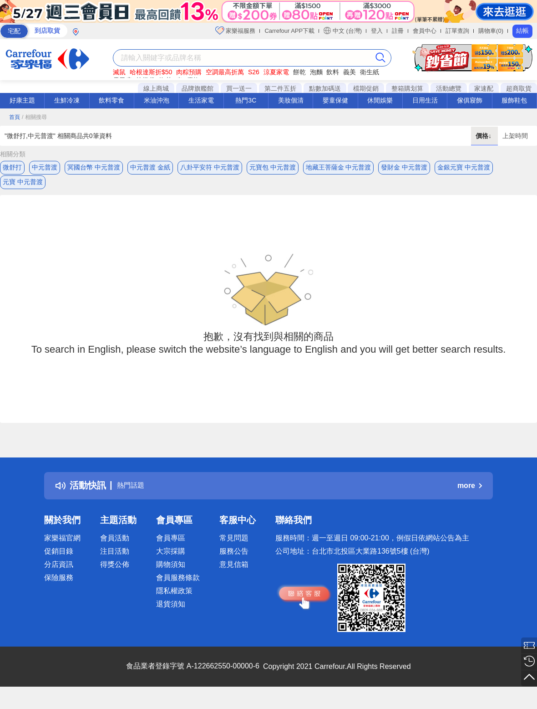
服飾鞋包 (514, 100)
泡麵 (316, 72)
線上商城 (156, 88)
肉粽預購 (189, 72)
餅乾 (299, 72)
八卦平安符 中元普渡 (209, 167)
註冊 (398, 30)
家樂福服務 (235, 30)
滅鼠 (119, 72)
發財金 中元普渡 (404, 167)
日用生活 (425, 100)
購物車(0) (490, 30)
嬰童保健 (335, 100)
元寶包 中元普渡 (272, 167)
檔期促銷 (366, 88)
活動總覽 (448, 88)
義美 (349, 72)
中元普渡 (44, 167)
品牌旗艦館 (197, 88)
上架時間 (515, 135)
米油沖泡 (156, 100)
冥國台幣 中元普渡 (93, 167)
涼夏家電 (276, 72)
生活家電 (201, 100)
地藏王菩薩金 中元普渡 (338, 167)
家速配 (483, 88)
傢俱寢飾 (469, 100)
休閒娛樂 (380, 100)
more (469, 492)
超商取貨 (519, 88)
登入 (377, 30)
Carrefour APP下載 (289, 30)
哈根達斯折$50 (151, 72)
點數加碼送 (325, 88)
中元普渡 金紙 (150, 167)
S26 (253, 72)
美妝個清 (291, 100)
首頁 (14, 117)
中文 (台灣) (343, 30)
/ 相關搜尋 (34, 117)
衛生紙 (369, 72)
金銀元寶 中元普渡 (463, 167)
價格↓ (484, 135)
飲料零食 (111, 100)
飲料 (332, 72)
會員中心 (424, 30)
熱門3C (245, 100)
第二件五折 (280, 88)
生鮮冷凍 (67, 100)
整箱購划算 (407, 88)
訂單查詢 (457, 30)
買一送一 (239, 88)
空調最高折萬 (225, 72)
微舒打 (12, 167)
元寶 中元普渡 (23, 185)
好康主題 (22, 100)
